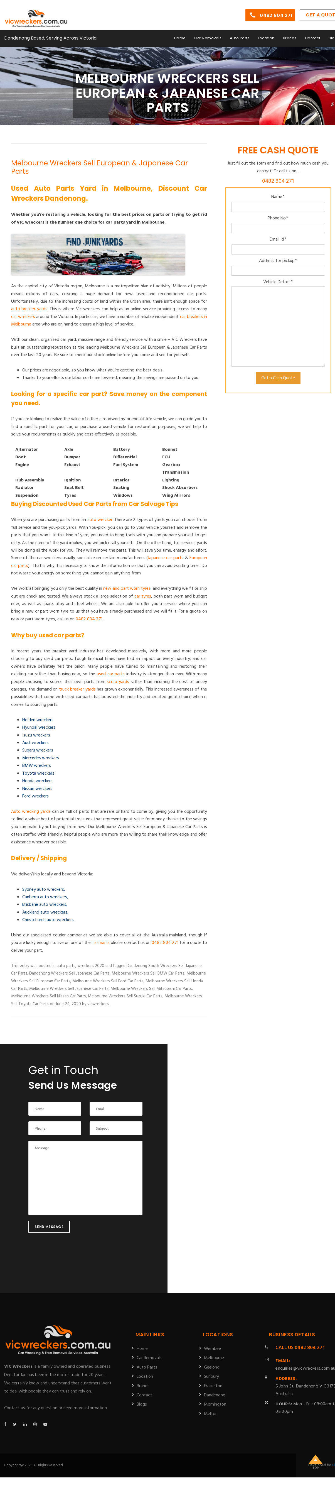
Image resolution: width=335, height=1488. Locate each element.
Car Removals (207, 34)
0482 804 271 (271, 11)
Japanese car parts (166, 558)
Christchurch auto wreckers (48, 920)
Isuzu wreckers (36, 735)
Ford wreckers (35, 796)
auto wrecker (99, 519)
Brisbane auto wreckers (44, 904)
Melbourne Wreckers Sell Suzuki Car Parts (125, 996)
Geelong (212, 1367)
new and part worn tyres (127, 588)
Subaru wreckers (37, 750)
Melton (211, 1414)
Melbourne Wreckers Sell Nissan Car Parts (48, 996)
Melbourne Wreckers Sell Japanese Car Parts (69, 988)
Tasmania (101, 942)
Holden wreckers (37, 720)
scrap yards (118, 682)
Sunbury (211, 1376)
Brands (290, 34)
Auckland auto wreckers (44, 912)
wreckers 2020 (90, 966)
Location (266, 34)
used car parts (111, 674)
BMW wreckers (36, 765)
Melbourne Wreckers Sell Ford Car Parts (108, 981)
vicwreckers (98, 1004)
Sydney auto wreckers (43, 889)
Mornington (215, 1404)
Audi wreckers (35, 743)
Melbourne (214, 1358)
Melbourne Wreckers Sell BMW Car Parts (148, 973)
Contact (313, 34)
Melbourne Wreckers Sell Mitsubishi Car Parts (151, 988)
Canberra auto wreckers (44, 897)
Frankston (213, 1386)
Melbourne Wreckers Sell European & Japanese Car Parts (99, 167)
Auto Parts (240, 34)
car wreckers (23, 316)
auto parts (66, 966)
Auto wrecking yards (31, 811)
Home (180, 34)
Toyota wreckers (38, 773)
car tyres (142, 596)
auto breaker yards (29, 309)
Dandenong (214, 1395)
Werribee (212, 1348)
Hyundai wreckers (38, 727)
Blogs (142, 1404)
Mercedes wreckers (40, 758)
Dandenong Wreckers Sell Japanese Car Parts (69, 973)
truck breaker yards (77, 689)
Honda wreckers (37, 781)
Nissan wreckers (37, 788)
